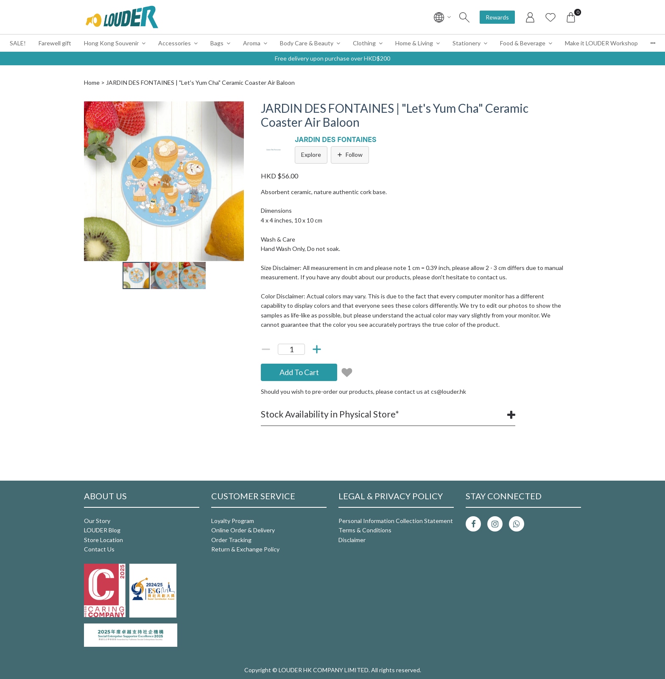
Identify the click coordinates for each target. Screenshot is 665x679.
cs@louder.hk (448, 391)
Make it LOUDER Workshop (601, 43)
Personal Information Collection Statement (395, 520)
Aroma (251, 43)
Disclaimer (352, 539)
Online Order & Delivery (243, 530)
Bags (217, 43)
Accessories (174, 43)
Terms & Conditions (364, 530)
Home (92, 82)
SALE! (18, 43)
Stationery (467, 43)
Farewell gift (55, 43)
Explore (311, 154)
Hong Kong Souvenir (111, 43)
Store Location (103, 539)
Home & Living (414, 43)
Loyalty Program (232, 520)
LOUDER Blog (102, 530)
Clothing (364, 43)
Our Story (97, 520)
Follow (350, 154)
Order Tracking (231, 539)
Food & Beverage (522, 43)
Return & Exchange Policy (245, 549)
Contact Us (99, 549)
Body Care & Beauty (306, 43)
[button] (236, 109)
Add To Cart (299, 372)
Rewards (497, 17)
